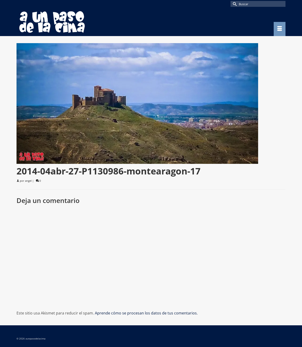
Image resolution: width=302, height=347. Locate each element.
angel (28, 180)
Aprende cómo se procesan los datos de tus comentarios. (146, 313)
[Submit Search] (234, 4)
